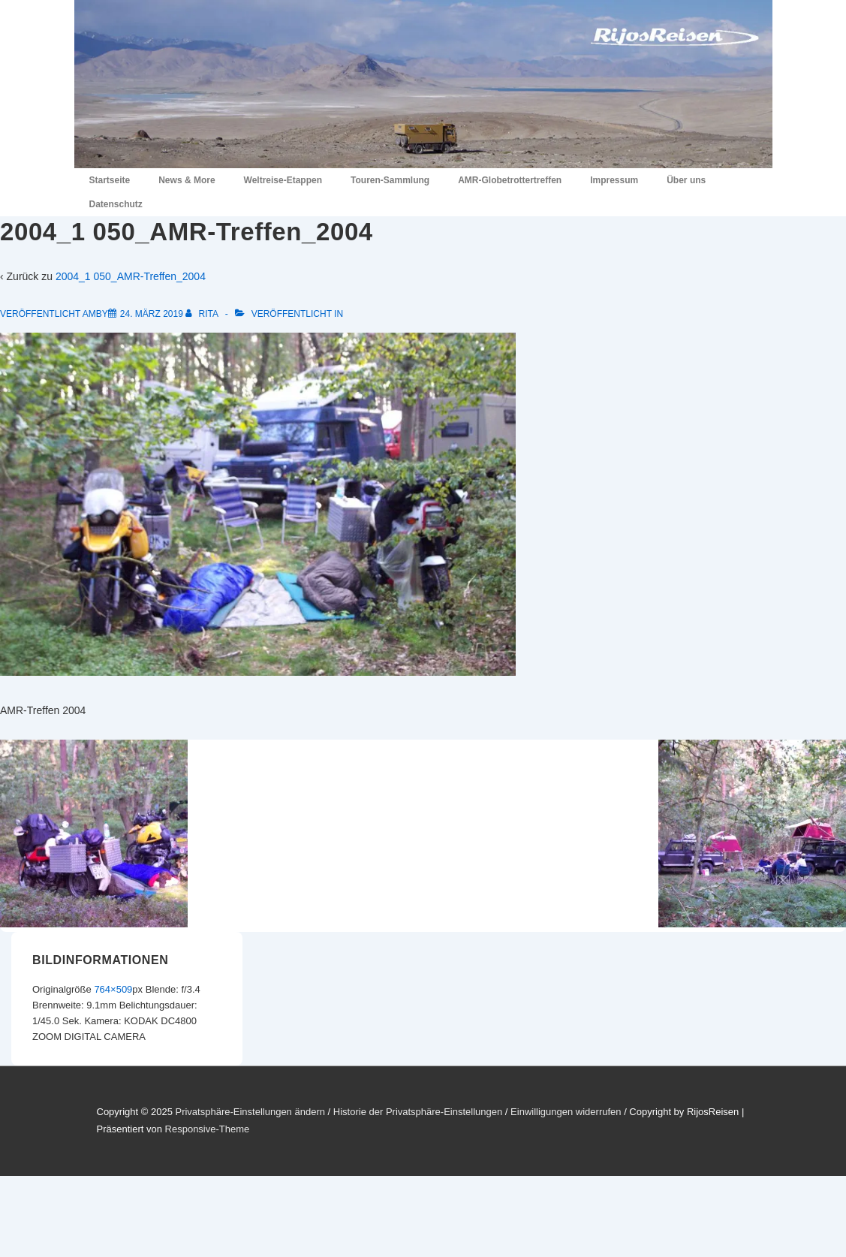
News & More (186, 180)
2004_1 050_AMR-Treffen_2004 (131, 276)
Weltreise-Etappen (283, 180)
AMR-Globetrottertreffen (509, 180)
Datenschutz (116, 204)
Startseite (110, 180)
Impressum (614, 180)
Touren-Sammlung (390, 180)
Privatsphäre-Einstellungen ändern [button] (249, 1111)
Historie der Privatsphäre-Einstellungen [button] (417, 1111)
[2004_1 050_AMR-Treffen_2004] (151, 314)
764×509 (113, 989)
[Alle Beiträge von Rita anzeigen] (202, 314)
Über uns (686, 180)
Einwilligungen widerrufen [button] (565, 1111)
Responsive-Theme (207, 1129)
